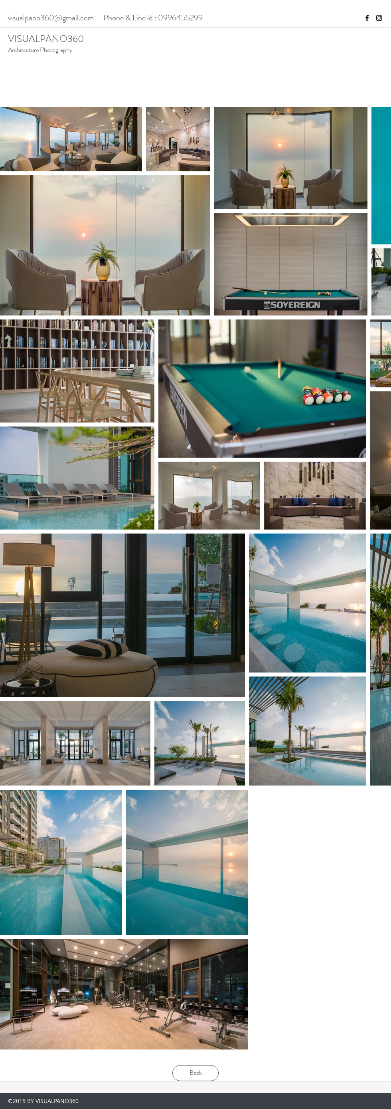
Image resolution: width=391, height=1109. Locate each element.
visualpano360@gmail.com (51, 18)
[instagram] (379, 18)
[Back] (195, 1073)
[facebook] (367, 18)
